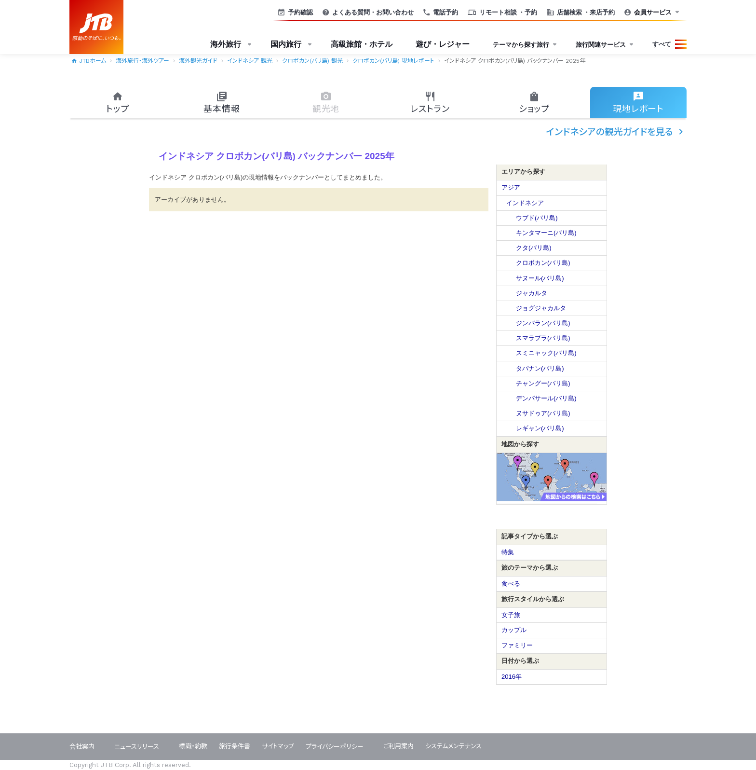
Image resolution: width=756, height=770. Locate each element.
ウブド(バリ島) (537, 217)
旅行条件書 (234, 746)
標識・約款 (193, 746)
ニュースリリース (136, 746)
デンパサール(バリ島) (546, 398)
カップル (513, 629)
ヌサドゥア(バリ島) (543, 413)
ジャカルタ (531, 293)
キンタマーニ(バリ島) (546, 232)
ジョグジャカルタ (541, 308)
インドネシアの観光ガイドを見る (616, 132)
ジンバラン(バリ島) (543, 323)
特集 (507, 552)
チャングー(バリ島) (543, 383)
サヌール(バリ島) (540, 278)
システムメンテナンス (453, 746)
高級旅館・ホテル (361, 44)
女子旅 (510, 615)
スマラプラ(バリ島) (543, 338)
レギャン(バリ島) (540, 428)
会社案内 (81, 746)
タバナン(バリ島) (540, 368)
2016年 (511, 676)
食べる (510, 583)
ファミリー (517, 645)
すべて (661, 44)
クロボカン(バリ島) (543, 262)
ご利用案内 (398, 746)
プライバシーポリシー (335, 746)
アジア (510, 187)
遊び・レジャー (443, 44)
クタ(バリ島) (534, 247)
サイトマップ (278, 746)
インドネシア (525, 202)
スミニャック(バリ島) (546, 353)
